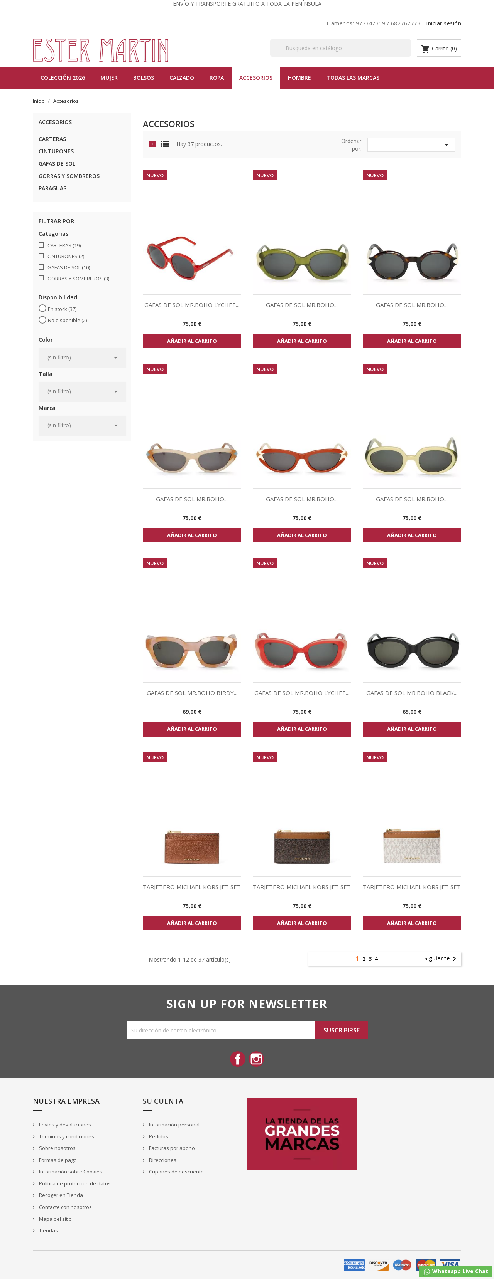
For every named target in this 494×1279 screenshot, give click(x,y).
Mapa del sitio (55, 1218)
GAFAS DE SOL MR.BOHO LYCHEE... (191, 305)
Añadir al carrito (192, 340)
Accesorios (255, 77)
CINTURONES (56, 151)
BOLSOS (143, 77)
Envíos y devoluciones (64, 1124)
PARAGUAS (52, 188)
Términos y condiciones (66, 1136)
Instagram (256, 1059)
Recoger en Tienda (60, 1195)
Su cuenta (163, 1101)
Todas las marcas (353, 77)
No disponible (67, 320)
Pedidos (158, 1136)
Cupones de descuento (176, 1171)
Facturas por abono (171, 1148)
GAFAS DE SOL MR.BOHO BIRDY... (192, 693)
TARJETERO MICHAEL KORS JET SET (192, 887)
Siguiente (441, 958)
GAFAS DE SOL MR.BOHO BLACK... (411, 693)
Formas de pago (57, 1159)
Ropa (217, 77)
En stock (62, 308)
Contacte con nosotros (65, 1206)
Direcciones (162, 1159)
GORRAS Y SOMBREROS (69, 176)
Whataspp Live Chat (455, 1271)
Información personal (174, 1124)
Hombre (299, 77)
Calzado (181, 77)
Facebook (237, 1059)
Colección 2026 (63, 77)
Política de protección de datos (74, 1183)
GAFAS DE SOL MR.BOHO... (302, 305)
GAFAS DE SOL (57, 163)
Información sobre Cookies (70, 1171)
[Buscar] (340, 48)
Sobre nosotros (57, 1148)
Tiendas (48, 1230)
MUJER (109, 77)
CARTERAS (52, 139)
